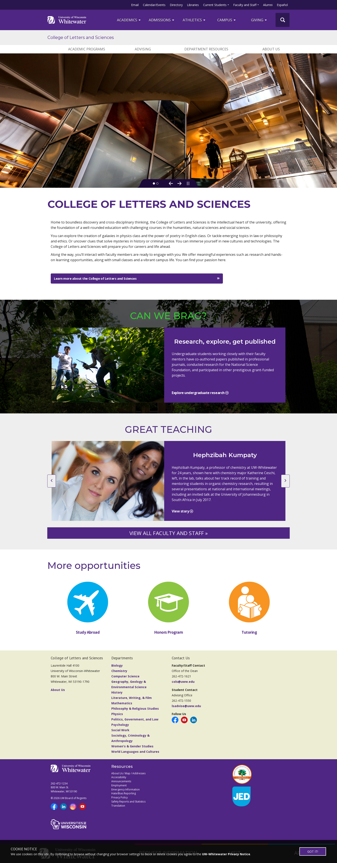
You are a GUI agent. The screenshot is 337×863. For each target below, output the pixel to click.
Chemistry (119, 675)
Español (282, 5)
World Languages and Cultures (135, 756)
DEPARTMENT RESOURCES (206, 49)
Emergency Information (125, 794)
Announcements (121, 785)
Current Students (215, 5)
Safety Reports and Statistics (128, 806)
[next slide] (285, 485)
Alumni (268, 5)
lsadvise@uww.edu (186, 710)
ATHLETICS (194, 19)
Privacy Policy (119, 802)
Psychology (120, 729)
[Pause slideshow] (188, 183)
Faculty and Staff (244, 5)
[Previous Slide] (171, 183)
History (117, 697)
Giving (259, 19)
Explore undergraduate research (198, 397)
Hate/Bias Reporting (123, 797)
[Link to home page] (66, 19)
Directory (176, 5)
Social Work (120, 734)
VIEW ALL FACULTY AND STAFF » (168, 537)
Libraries (193, 5)
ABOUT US (271, 49)
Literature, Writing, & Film (131, 702)
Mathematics (121, 707)
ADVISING (143, 49)
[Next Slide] (179, 183)
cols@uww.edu (183, 686)
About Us (58, 694)
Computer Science (125, 680)
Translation (118, 810)
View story (181, 515)
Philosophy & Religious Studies (135, 713)
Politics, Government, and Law (134, 724)
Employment (119, 790)
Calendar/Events (154, 5)
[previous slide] (51, 485)
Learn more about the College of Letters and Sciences (95, 278)
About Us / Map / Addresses (128, 777)
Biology (117, 670)
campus (226, 19)
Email (135, 5)
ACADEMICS (129, 19)
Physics (117, 718)
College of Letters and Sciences (80, 37)
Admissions (162, 19)
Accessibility (118, 781)
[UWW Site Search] (283, 20)
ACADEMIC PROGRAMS (86, 49)
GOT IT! (312, 851)
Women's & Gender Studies (132, 750)
